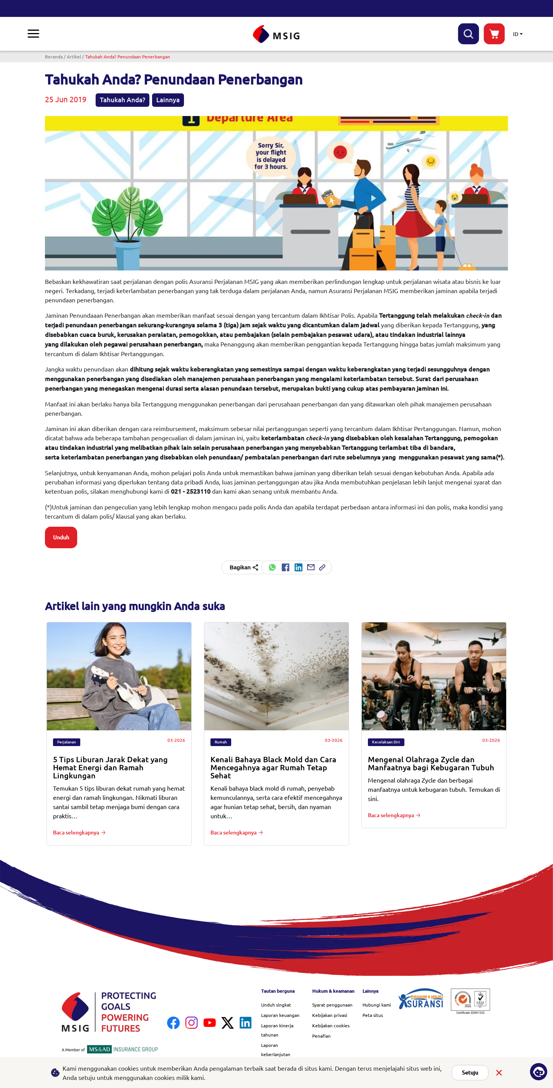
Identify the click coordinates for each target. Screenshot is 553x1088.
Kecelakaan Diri (386, 742)
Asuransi (41, 33)
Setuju (470, 1073)
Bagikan (244, 567)
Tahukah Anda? (122, 99)
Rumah (221, 742)
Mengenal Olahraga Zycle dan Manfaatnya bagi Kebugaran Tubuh (431, 763)
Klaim (74, 33)
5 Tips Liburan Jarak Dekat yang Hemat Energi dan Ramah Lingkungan (110, 767)
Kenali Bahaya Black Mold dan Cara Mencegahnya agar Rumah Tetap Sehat (273, 767)
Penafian (321, 1036)
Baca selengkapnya (76, 832)
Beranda (54, 56)
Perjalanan (66, 742)
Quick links (343, 33)
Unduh (61, 537)
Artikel (74, 56)
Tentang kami (190, 33)
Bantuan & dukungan (435, 33)
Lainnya (168, 99)
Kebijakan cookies (330, 1025)
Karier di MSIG (390, 33)
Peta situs (373, 1015)
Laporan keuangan (280, 1015)
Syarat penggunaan (332, 1005)
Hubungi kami (377, 1005)
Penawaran (111, 33)
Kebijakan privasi (329, 1015)
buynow (494, 34)
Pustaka (148, 33)
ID (515, 33)
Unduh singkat (276, 1005)
